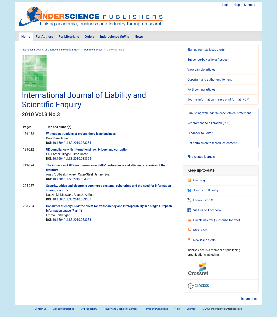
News (139, 37)
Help (237, 5)
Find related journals (201, 156)
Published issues (93, 49)
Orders (90, 37)
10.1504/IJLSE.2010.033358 (72, 219)
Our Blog (196, 180)
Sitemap (249, 5)
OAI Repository (89, 308)
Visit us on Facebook (204, 210)
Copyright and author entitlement (209, 79)
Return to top (249, 299)
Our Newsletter (201, 220)
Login (225, 5)
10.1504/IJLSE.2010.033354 (72, 143)
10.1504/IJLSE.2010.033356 (72, 179)
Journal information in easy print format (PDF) (218, 99)
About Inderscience (63, 308)
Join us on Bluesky (202, 190)
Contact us (40, 308)
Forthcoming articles (201, 89)
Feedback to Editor (200, 133)
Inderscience (114, 37)
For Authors (44, 37)
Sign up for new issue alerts (206, 49)
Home (25, 37)
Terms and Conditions (156, 308)
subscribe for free (227, 220)
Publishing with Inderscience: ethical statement (219, 113)
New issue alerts (202, 240)
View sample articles (201, 69)
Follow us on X (200, 200)
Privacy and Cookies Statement (120, 308)
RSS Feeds (198, 230)
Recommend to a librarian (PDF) (208, 123)
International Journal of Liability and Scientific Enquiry (51, 49)
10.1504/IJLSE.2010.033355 (72, 158)
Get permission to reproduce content (212, 143)
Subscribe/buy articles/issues (207, 59)
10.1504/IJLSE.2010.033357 (72, 199)
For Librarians (69, 37)
